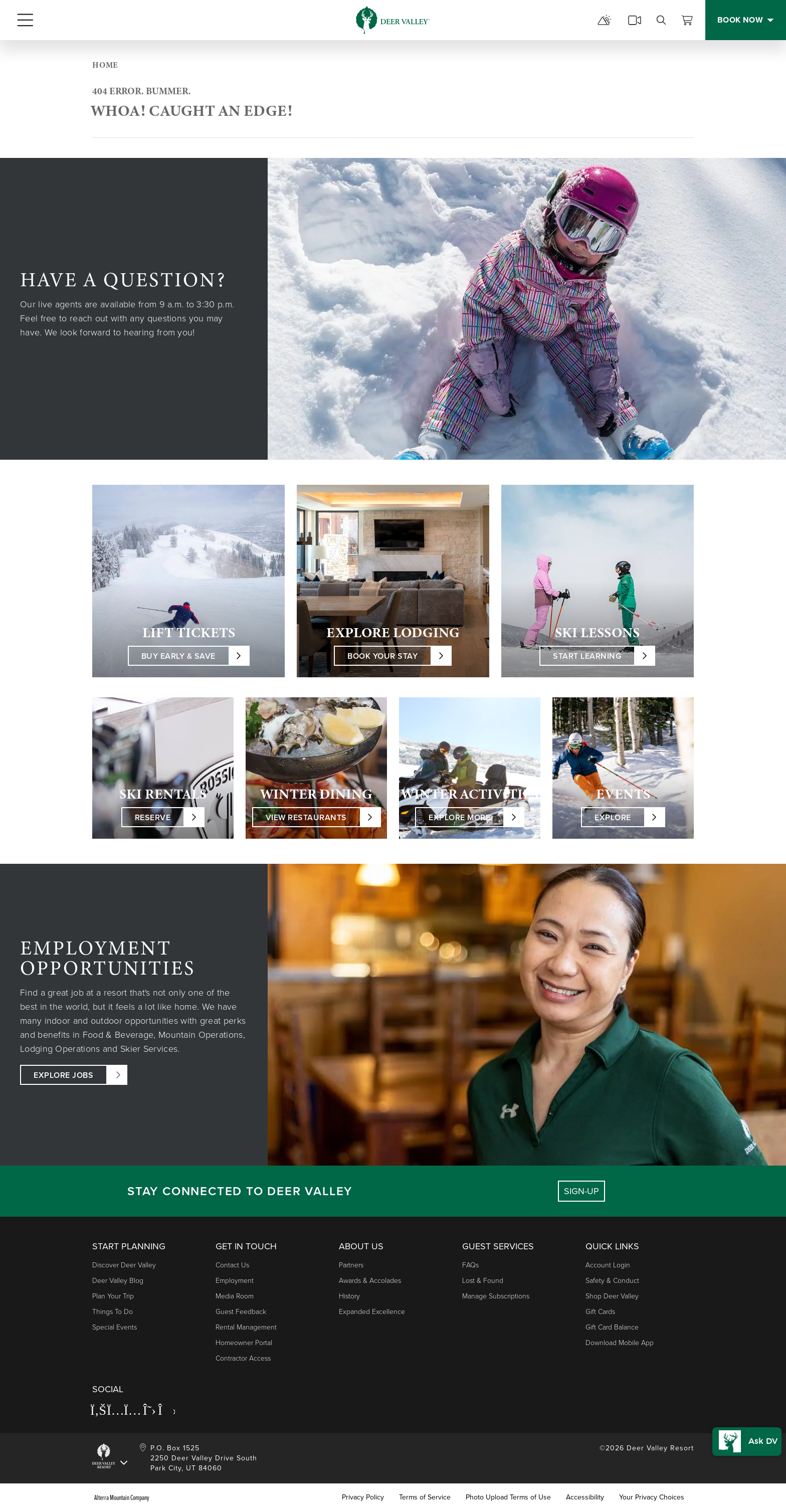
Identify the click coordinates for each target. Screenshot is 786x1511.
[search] (661, 20)
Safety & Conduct (612, 1280)
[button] (744, 1435)
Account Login (607, 1265)
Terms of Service (425, 1497)
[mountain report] (604, 20)
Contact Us (232, 1265)
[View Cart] (687, 20)
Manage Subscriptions (495, 1296)
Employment (235, 1280)
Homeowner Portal (244, 1343)
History (349, 1296)
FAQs (470, 1265)
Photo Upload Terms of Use (508, 1497)
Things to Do (112, 1311)
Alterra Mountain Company (121, 1497)
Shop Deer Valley (612, 1296)
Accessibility (585, 1497)
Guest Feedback (241, 1311)
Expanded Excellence (372, 1311)
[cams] (634, 20)
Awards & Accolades (370, 1280)
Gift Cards (600, 1311)
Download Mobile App (619, 1343)
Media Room (235, 1296)
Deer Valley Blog (117, 1280)
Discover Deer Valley (124, 1265)
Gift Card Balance (612, 1327)
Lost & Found (482, 1280)
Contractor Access (243, 1358)
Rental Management (246, 1327)
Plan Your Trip (113, 1296)
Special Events (114, 1327)
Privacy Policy (363, 1497)
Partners (351, 1265)
